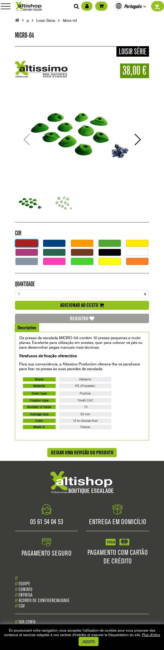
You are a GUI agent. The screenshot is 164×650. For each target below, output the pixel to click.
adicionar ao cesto (82, 305)
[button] (137, 139)
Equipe (24, 583)
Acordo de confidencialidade (44, 600)
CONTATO (25, 589)
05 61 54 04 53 (46, 521)
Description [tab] (27, 327)
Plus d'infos (151, 634)
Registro (82, 318)
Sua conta (27, 622)
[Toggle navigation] (7, 6)
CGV (22, 606)
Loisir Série (45, 20)
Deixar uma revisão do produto (82, 452)
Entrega (25, 595)
